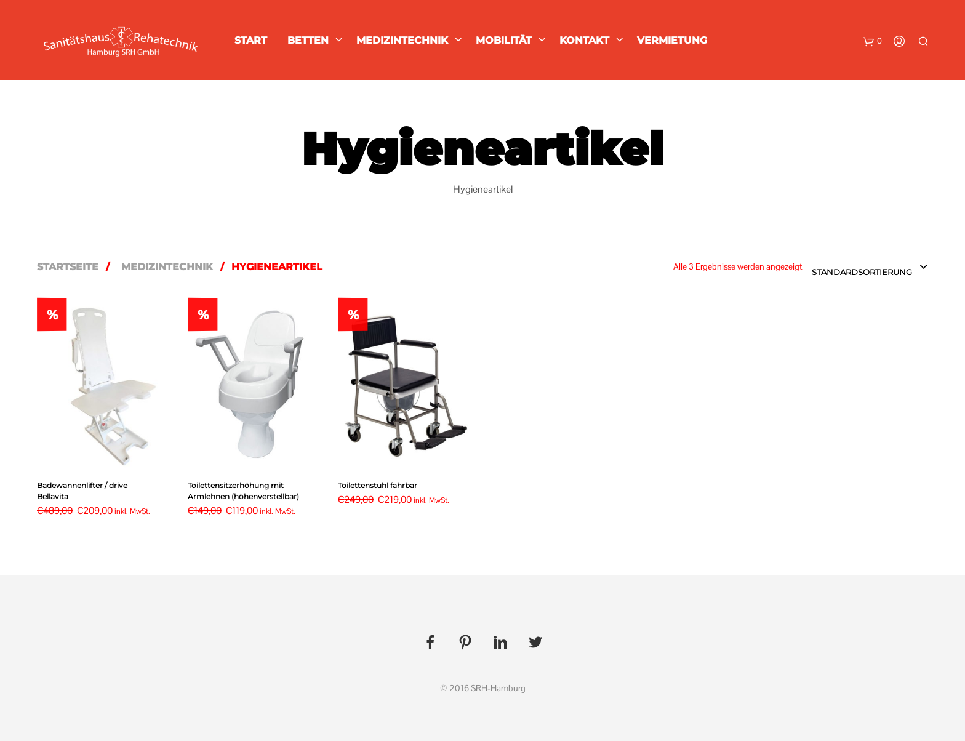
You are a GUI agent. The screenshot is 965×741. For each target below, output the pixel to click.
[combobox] (870, 267)
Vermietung (672, 40)
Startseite (67, 267)
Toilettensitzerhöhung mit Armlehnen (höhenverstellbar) (243, 491)
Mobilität (504, 40)
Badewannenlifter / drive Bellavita (82, 491)
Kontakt (584, 40)
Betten (308, 40)
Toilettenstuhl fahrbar (377, 485)
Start (250, 40)
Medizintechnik (402, 40)
